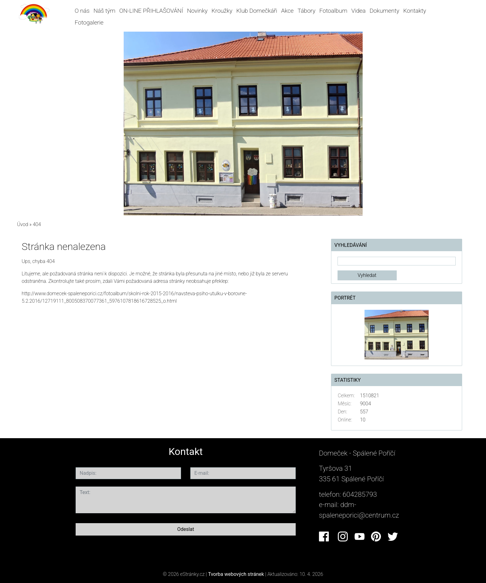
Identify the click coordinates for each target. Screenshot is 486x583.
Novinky (197, 10)
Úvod (22, 224)
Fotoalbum (333, 10)
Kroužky (222, 10)
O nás (82, 10)
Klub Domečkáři (256, 10)
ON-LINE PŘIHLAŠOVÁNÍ (151, 10)
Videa (358, 10)
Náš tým (104, 10)
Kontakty (414, 10)
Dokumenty (385, 10)
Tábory (307, 10)
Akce (287, 10)
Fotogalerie (89, 22)
